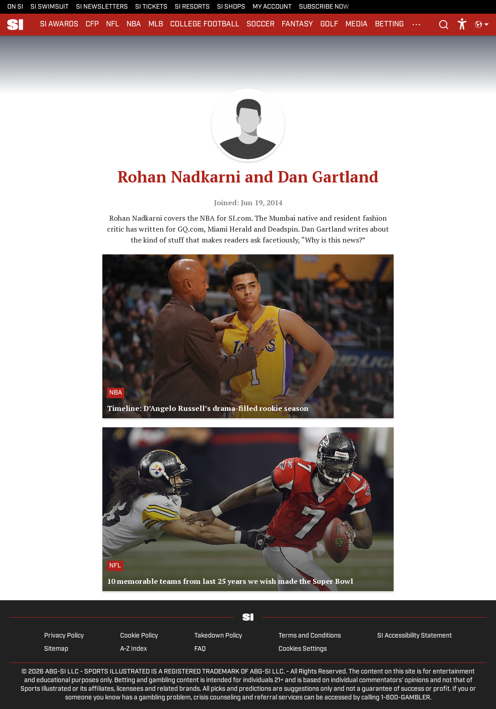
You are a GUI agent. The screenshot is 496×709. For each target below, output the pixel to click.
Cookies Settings (302, 649)
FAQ (200, 649)
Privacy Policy (64, 636)
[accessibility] (462, 24)
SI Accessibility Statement (414, 636)
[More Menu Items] (416, 24)
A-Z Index (133, 649)
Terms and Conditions (309, 636)
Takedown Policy (218, 636)
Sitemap (56, 649)
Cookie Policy (139, 636)
